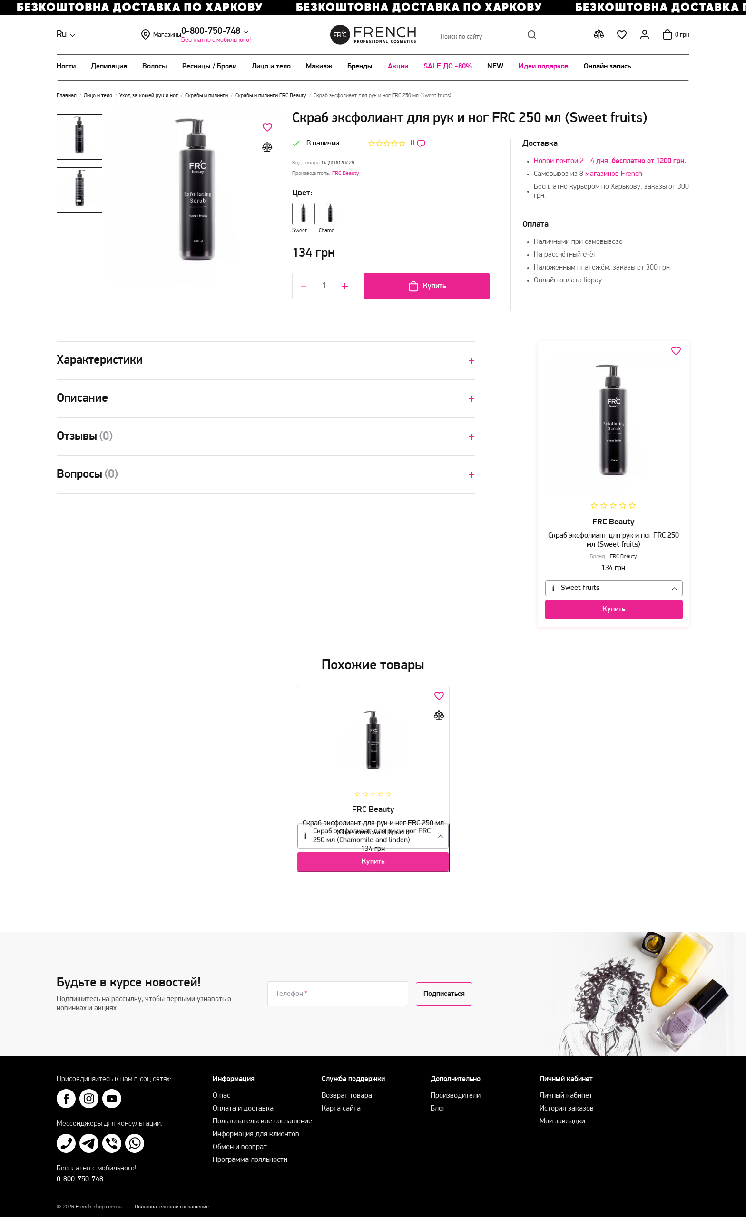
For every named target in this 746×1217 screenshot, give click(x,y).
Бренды (360, 66)
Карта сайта (341, 1104)
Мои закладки (562, 1116)
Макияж (319, 66)
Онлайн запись (607, 66)
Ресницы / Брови (209, 66)
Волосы (154, 66)
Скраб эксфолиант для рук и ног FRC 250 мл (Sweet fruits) (613, 533)
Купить (427, 286)
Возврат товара (347, 1091)
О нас (221, 1091)
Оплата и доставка (243, 1104)
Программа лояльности (250, 1155)
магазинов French (613, 174)
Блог (438, 1104)
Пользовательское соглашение (262, 1116)
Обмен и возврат (240, 1142)
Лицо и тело (271, 66)
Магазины (230, 34)
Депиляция (109, 66)
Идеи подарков (544, 66)
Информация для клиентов (256, 1129)
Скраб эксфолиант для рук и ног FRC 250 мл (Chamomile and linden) (373, 824)
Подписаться (444, 989)
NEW (495, 66)
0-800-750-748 (136, 31)
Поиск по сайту (489, 34)
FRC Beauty (345, 173)
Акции (398, 66)
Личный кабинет (566, 1091)
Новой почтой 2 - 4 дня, (610, 161)
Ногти (66, 66)
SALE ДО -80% (447, 66)
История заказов (567, 1104)
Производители (456, 1091)
